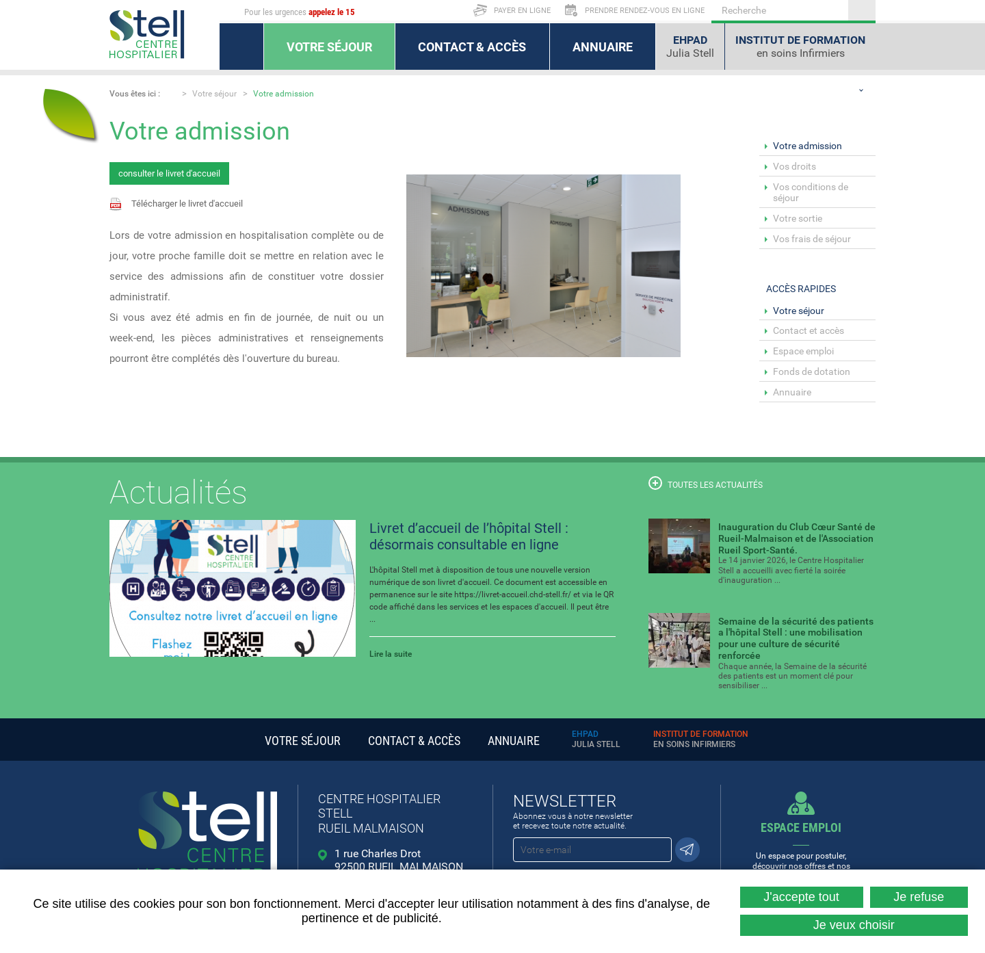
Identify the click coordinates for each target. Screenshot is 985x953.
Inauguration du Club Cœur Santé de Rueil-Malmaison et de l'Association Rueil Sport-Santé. (797, 538)
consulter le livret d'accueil (169, 173)
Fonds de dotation (811, 371)
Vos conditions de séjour (810, 192)
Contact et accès (808, 330)
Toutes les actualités (705, 483)
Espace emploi (803, 350)
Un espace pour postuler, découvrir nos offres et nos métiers (802, 850)
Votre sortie (797, 218)
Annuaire (792, 392)
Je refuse (918, 897)
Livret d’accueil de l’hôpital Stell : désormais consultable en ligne (468, 536)
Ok (862, 10)
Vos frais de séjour (812, 238)
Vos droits (794, 166)
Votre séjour (214, 94)
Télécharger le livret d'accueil (187, 203)
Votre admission (283, 94)
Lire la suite (390, 654)
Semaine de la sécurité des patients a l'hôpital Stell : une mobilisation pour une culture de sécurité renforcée (796, 638)
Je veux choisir (854, 925)
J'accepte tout (801, 897)
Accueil (171, 93)
